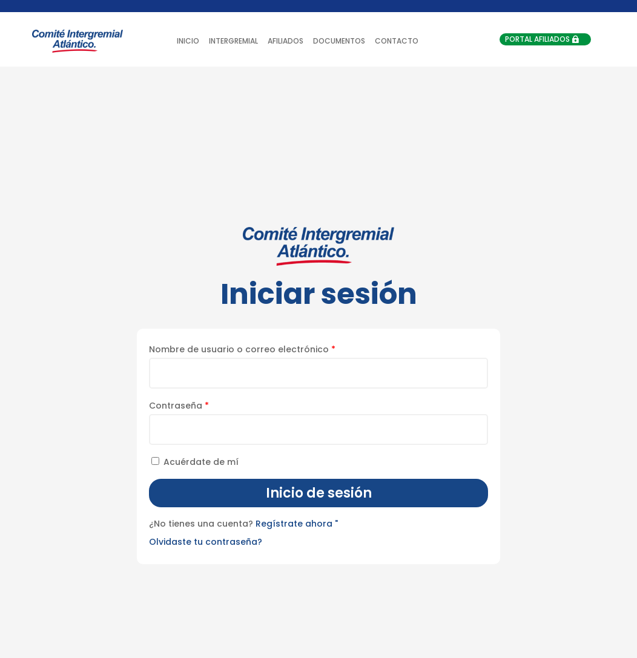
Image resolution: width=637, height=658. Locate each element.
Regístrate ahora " (297, 524)
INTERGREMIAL (233, 41)
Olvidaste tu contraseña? (205, 542)
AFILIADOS (285, 41)
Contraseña (179, 406)
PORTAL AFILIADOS (537, 39)
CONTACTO (396, 41)
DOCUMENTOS (339, 41)
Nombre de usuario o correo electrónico (242, 349)
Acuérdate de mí (194, 462)
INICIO (188, 41)
